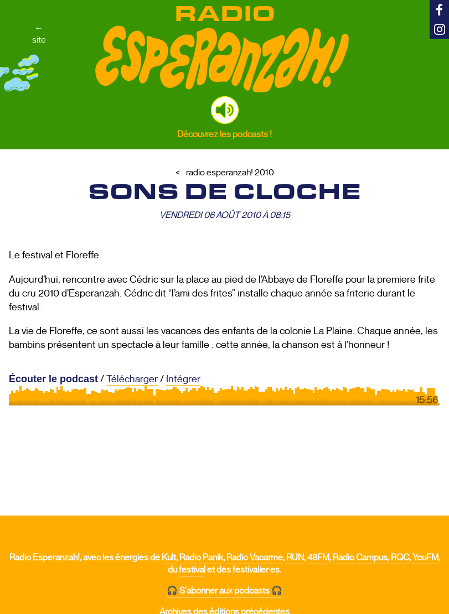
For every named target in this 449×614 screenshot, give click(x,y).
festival (192, 569)
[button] (225, 110)
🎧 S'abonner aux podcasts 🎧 (224, 590)
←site (39, 33)
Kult (169, 557)
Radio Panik (201, 557)
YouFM (425, 557)
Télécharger (132, 379)
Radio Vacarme (254, 557)
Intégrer (183, 379)
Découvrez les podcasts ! (224, 134)
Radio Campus (360, 557)
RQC (400, 557)
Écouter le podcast (53, 378)
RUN (295, 557)
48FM (318, 557)
